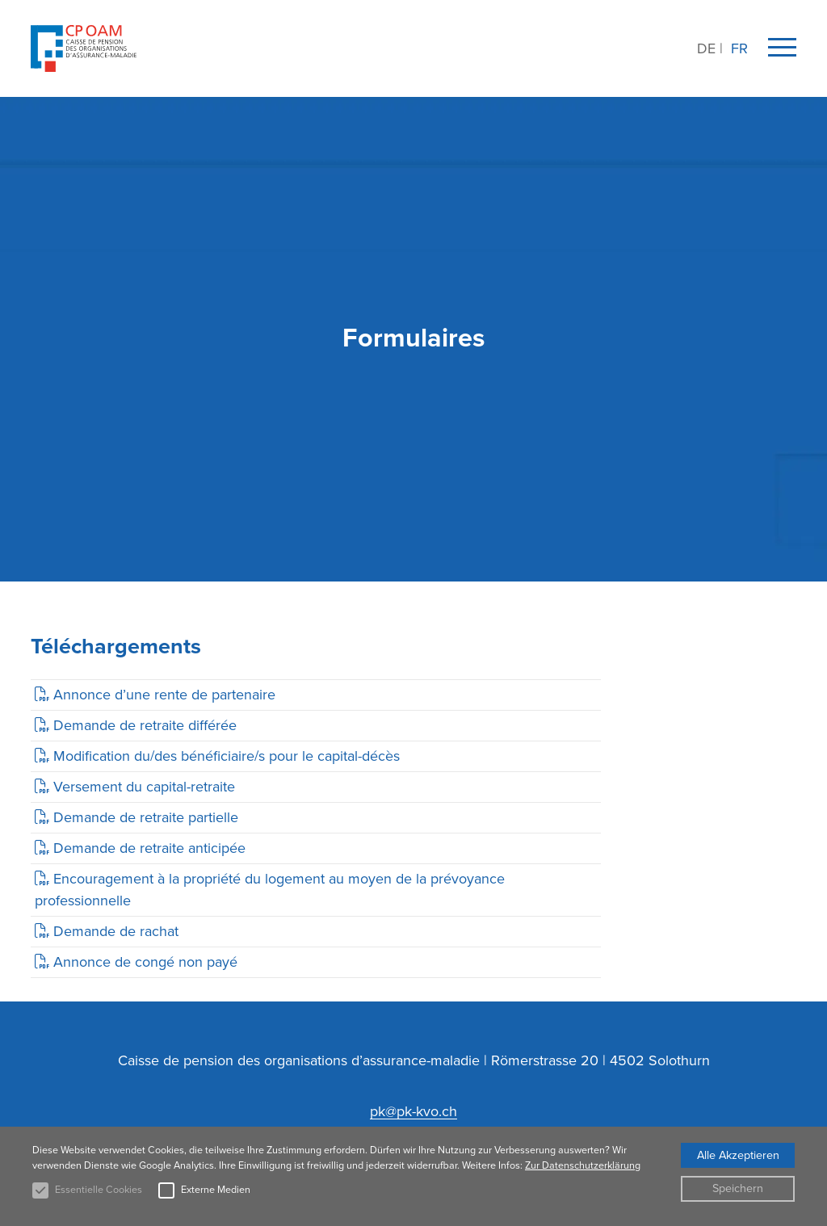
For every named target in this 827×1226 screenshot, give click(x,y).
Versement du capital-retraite (144, 786)
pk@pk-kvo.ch (413, 1111)
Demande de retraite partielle (145, 817)
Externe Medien (215, 1189)
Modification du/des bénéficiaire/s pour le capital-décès (226, 755)
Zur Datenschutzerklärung (582, 1165)
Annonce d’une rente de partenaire (164, 694)
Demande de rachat (115, 931)
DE (706, 48)
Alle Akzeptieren (738, 1155)
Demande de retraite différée (145, 725)
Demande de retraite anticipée (149, 848)
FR (739, 48)
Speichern (737, 1188)
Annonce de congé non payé (145, 961)
